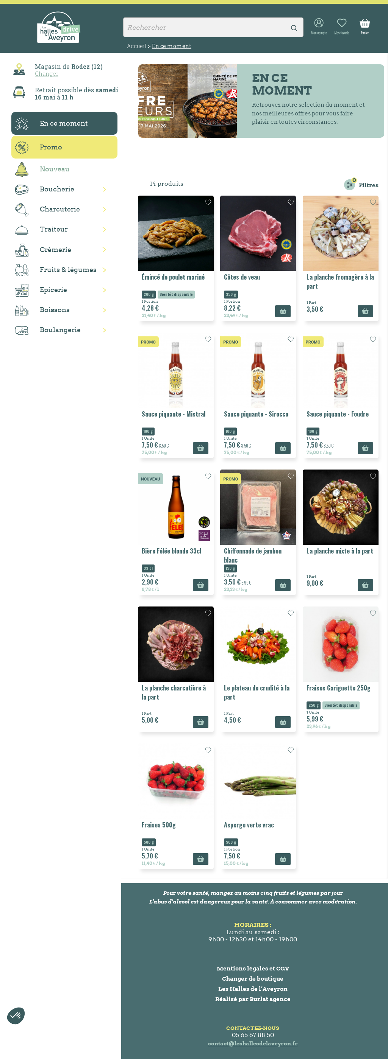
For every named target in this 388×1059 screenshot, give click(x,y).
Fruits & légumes (56, 270)
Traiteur (41, 229)
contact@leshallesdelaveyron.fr (253, 1043)
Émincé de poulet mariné (173, 276)
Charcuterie (47, 209)
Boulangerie (48, 330)
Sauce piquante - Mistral (173, 413)
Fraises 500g (159, 824)
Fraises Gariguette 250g (339, 687)
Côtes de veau (242, 276)
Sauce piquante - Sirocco (256, 413)
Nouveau (42, 169)
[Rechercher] (213, 27)
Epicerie (41, 290)
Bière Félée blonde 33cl (171, 550)
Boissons (42, 310)
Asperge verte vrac (249, 824)
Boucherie (44, 190)
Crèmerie (43, 250)
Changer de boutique (252, 978)
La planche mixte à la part (340, 550)
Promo (38, 148)
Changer (46, 73)
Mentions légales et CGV (253, 968)
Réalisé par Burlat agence (253, 999)
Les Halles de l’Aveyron (253, 988)
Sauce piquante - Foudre (338, 413)
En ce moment (51, 123)
